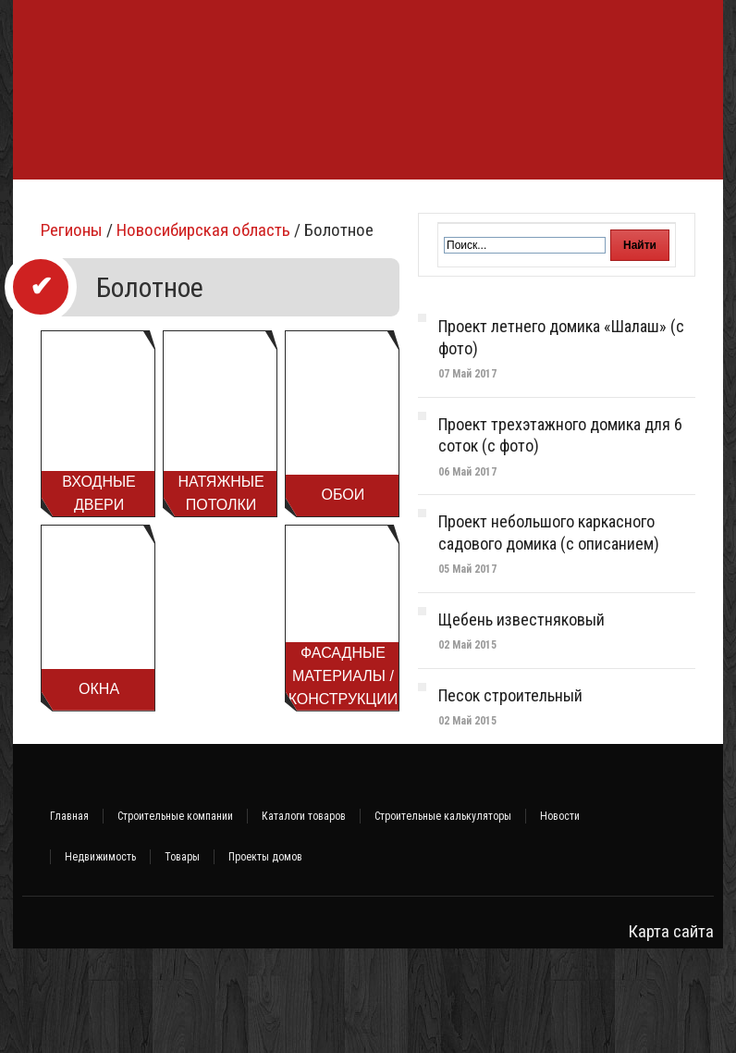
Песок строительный (510, 800)
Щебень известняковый (521, 724)
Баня (368, 206)
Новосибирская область (203, 334)
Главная (69, 920)
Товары (182, 961)
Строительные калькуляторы (442, 920)
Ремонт (578, 206)
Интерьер (648, 206)
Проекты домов (265, 961)
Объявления (130, 258)
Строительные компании (175, 920)
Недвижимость (100, 961)
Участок (48, 258)
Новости (560, 920)
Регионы (72, 334)
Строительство (161, 206)
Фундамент (59, 206)
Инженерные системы (469, 206)
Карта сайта (671, 1036)
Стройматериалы (280, 206)
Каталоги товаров (304, 920)
